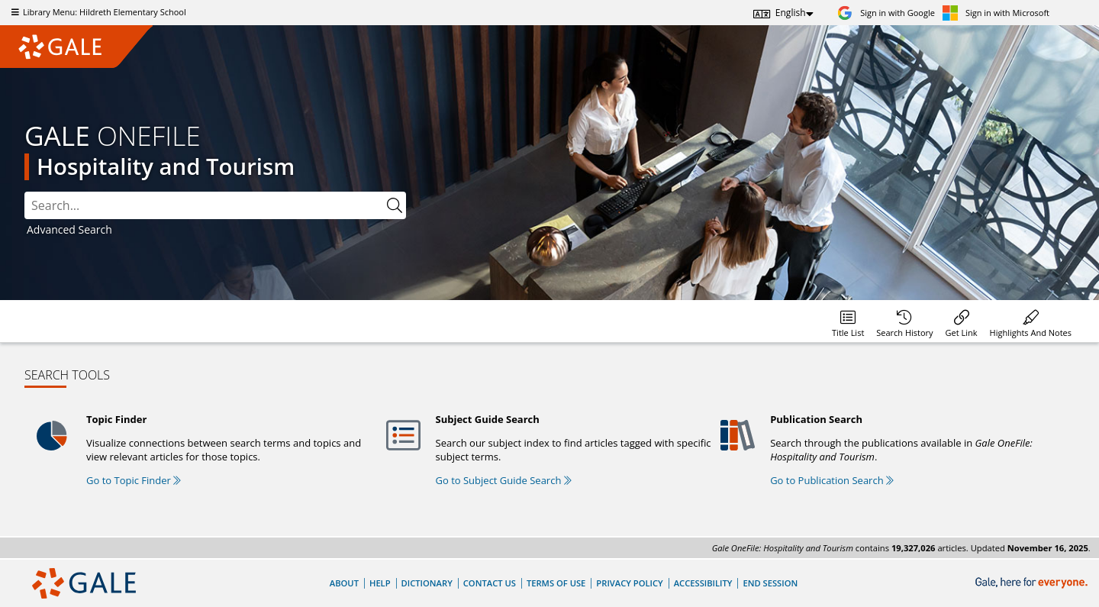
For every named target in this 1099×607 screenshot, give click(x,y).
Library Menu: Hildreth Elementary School (97, 12)
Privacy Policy (629, 583)
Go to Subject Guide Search (504, 480)
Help (380, 583)
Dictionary (427, 583)
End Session (770, 583)
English (790, 12)
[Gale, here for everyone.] (1033, 583)
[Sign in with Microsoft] (996, 12)
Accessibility (703, 583)
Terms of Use (556, 583)
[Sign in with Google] (886, 12)
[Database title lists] (848, 321)
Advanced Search (69, 229)
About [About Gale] (344, 583)
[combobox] (203, 205)
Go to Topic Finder (133, 480)
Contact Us (489, 583)
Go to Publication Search (832, 480)
